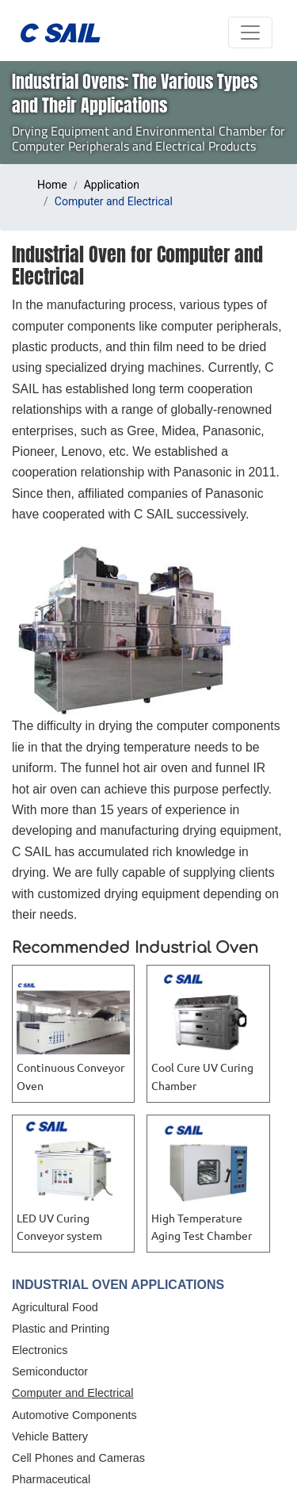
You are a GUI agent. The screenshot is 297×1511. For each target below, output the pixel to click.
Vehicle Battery (50, 1436)
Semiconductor (50, 1371)
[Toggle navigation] (250, 32)
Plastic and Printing (60, 1328)
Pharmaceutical (51, 1479)
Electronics (39, 1350)
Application (111, 184)
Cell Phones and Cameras (78, 1458)
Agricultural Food (55, 1307)
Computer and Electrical (73, 1393)
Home (52, 184)
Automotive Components (74, 1415)
